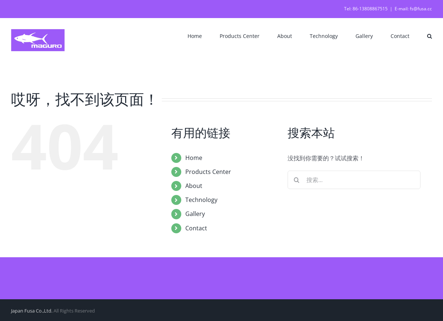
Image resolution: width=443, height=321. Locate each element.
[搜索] (297, 180)
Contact (196, 228)
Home (193, 158)
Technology (201, 200)
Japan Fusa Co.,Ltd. (31, 310)
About (193, 186)
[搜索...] (354, 180)
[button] (429, 35)
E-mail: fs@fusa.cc (413, 9)
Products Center (208, 172)
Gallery (195, 214)
